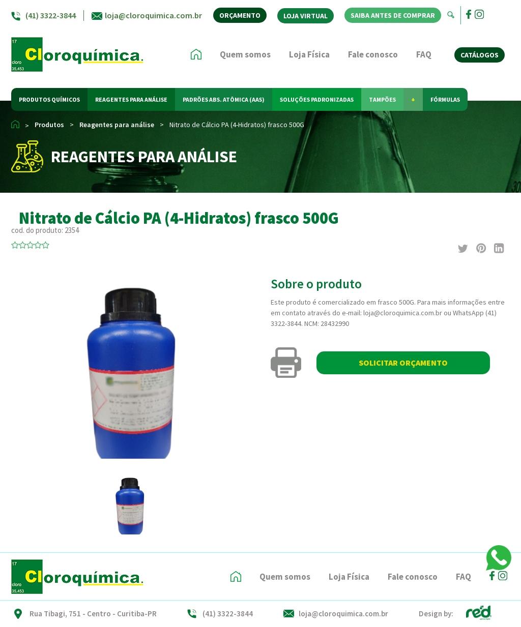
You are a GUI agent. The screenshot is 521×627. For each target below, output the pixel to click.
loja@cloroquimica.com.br (153, 15)
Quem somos (245, 54)
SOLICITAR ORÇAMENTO (403, 362)
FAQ (423, 54)
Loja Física (309, 54)
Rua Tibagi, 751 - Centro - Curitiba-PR (93, 613)
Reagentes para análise (116, 124)
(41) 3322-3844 (50, 15)
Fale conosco (373, 54)
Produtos (49, 124)
